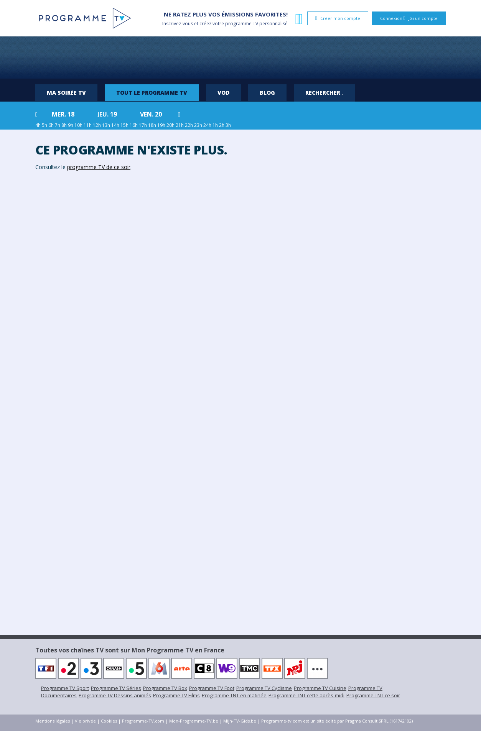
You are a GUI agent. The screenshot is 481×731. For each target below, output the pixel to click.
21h (180, 125)
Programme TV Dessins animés (115, 695)
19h (161, 125)
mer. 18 (63, 114)
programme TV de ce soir (98, 167)
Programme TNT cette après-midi (306, 695)
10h (78, 125)
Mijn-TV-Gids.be (239, 721)
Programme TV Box (165, 688)
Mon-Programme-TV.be (193, 721)
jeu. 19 (107, 114)
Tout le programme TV (151, 92)
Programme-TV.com (143, 721)
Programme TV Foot (211, 688)
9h (70, 125)
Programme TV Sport (65, 688)
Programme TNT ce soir (373, 695)
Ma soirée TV (66, 92)
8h (64, 125)
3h (228, 125)
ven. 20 (151, 114)
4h (38, 125)
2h (221, 125)
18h (152, 125)
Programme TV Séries (116, 688)
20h (170, 125)
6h (51, 125)
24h (207, 125)
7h (57, 125)
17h (143, 125)
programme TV (241, 23)
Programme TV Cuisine (320, 688)
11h (88, 125)
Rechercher (324, 92)
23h (198, 125)
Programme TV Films (176, 695)
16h (134, 125)
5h (44, 125)
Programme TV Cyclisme (264, 688)
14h (115, 125)
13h (106, 125)
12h (97, 125)
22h (189, 125)
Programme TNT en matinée (234, 695)
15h (124, 125)
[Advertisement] (240, 57)
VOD (223, 92)
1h (215, 125)
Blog (267, 92)
